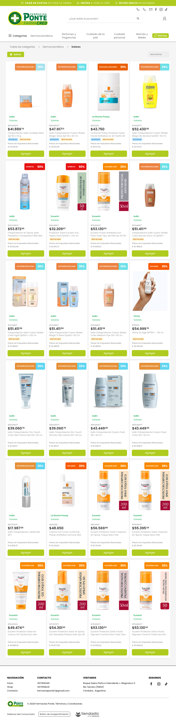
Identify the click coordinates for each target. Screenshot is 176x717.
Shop (10, 684)
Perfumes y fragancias (69, 35)
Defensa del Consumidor (21, 711)
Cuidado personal (119, 35)
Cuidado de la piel (95, 35)
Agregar (26, 152)
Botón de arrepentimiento (54, 711)
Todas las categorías (22, 47)
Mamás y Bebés (142, 35)
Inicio (10, 680)
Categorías (20, 36)
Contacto (12, 688)
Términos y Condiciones (68, 701)
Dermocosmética (42, 36)
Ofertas (162, 35)
